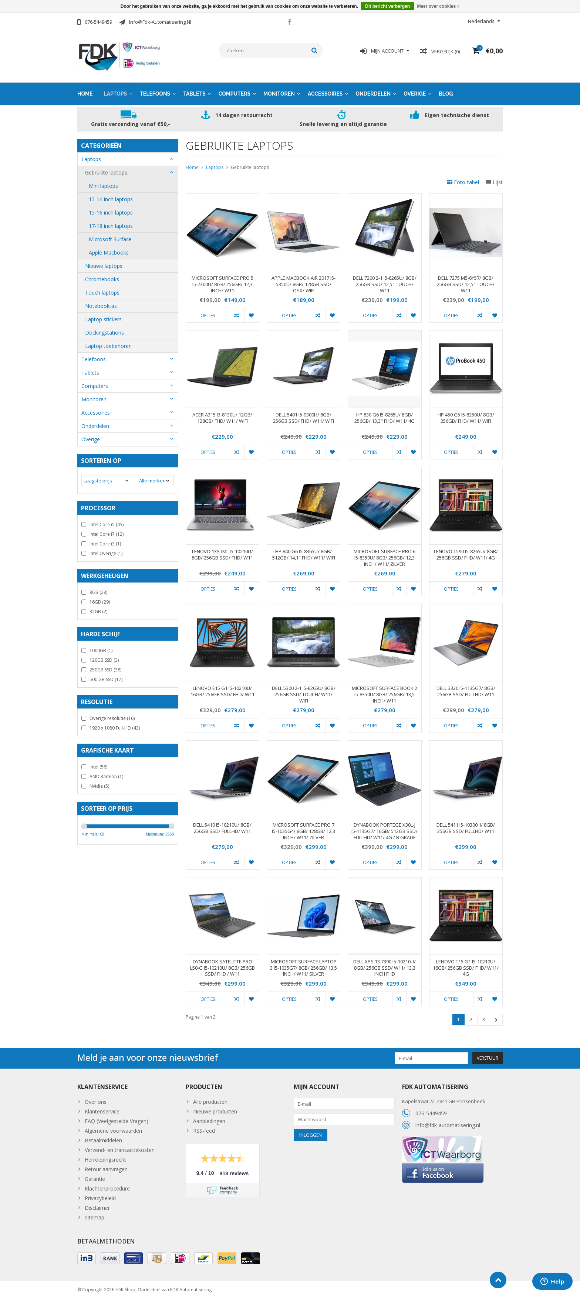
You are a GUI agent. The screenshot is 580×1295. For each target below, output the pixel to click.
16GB (100, 598)
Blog (446, 90)
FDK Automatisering (191, 1286)
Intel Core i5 (107, 521)
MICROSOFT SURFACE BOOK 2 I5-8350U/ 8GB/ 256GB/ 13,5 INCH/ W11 (384, 690)
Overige (415, 90)
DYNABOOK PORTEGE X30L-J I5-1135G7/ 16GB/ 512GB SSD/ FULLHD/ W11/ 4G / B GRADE (384, 827)
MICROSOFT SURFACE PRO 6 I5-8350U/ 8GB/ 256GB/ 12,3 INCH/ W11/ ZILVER (384, 554)
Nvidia (99, 782)
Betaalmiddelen (103, 1136)
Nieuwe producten (215, 1107)
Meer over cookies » (438, 6)
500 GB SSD (106, 676)
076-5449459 (431, 1109)
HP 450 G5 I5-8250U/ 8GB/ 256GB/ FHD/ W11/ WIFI (466, 414)
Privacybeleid (100, 1194)
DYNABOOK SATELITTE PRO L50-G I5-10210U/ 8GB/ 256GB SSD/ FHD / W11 (222, 964)
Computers (234, 90)
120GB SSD (104, 656)
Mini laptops (103, 182)
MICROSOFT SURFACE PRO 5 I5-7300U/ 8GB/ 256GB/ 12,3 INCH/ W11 (222, 280)
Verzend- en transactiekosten (120, 1146)
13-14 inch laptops (111, 195)
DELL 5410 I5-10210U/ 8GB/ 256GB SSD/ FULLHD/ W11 (222, 824)
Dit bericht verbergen (387, 6)
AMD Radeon (106, 773)
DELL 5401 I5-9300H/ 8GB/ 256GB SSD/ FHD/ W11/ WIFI (303, 414)
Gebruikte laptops (106, 168)
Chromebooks (102, 275)
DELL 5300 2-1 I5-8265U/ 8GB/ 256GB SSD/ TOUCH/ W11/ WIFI (303, 690)
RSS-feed (204, 1126)
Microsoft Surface (110, 235)
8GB (98, 588)
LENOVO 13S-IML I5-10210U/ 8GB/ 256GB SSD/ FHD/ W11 (222, 551)
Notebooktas (101, 302)
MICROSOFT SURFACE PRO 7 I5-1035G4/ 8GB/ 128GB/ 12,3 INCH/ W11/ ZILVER (303, 827)
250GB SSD (105, 666)
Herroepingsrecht (105, 1155)
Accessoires (325, 90)
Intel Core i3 (105, 540)
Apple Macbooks (109, 248)
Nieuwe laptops (103, 262)
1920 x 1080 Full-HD (115, 724)
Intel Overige (106, 550)
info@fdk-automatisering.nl (447, 1121)
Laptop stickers (103, 315)
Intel (98, 763)
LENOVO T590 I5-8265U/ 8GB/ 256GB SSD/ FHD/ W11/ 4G (466, 551)
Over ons (96, 1098)
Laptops (115, 90)
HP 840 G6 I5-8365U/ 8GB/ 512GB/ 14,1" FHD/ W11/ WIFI (303, 551)
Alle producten (210, 1098)
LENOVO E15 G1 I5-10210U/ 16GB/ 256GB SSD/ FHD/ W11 (222, 687)
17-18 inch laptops (111, 222)
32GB (98, 608)
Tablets (194, 90)
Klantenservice (102, 1107)
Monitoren (279, 90)
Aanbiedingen (209, 1117)
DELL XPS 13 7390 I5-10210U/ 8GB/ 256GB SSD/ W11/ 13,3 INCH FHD (384, 964)
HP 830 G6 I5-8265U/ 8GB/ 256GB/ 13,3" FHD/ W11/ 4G (384, 414)
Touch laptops (102, 288)
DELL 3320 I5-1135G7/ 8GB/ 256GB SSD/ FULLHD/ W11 (465, 687)
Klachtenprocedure (107, 1184)
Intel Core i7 (107, 530)
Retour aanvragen (106, 1165)
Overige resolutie (112, 714)
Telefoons (155, 90)
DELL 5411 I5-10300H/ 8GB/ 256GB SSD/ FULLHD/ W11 (465, 824)
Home (85, 90)
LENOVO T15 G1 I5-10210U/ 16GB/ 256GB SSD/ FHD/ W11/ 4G (466, 964)
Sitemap (94, 1213)
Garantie (95, 1175)
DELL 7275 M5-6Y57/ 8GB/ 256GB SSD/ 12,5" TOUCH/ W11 (466, 280)
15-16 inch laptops (111, 208)
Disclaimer (97, 1204)
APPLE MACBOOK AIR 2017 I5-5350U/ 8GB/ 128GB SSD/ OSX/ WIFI (303, 280)
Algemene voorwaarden (113, 1126)
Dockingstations (104, 328)
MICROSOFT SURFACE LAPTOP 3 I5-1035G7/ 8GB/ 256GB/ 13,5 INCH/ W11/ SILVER (303, 964)
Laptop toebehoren (108, 342)
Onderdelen (373, 90)
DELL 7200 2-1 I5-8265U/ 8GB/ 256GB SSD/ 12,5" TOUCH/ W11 (385, 280)
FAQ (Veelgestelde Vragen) (116, 1117)
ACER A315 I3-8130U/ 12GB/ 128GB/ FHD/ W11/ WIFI (222, 414)
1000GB (101, 647)
